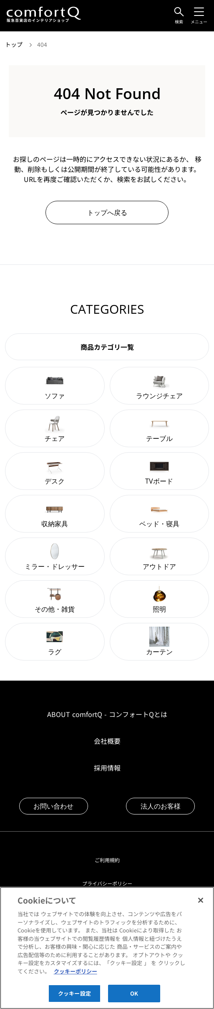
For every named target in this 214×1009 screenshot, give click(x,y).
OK (134, 999)
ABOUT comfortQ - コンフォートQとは (107, 714)
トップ (14, 44)
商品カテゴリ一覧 (107, 347)
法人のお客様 (161, 806)
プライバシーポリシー (107, 883)
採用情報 (107, 768)
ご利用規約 (107, 859)
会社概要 (107, 741)
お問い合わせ (53, 806)
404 (42, 44)
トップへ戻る (107, 212)
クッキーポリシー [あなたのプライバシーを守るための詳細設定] (75, 977)
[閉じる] (200, 905)
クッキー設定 (74, 999)
